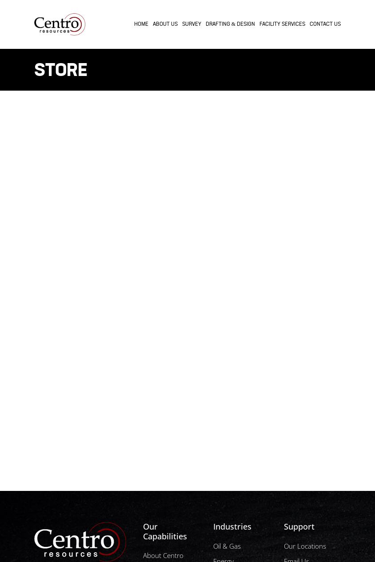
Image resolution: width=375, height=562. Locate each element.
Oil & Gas (227, 546)
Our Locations (305, 546)
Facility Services (282, 24)
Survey (191, 24)
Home (141, 24)
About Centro (163, 555)
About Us (165, 24)
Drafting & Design (230, 24)
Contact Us (325, 24)
